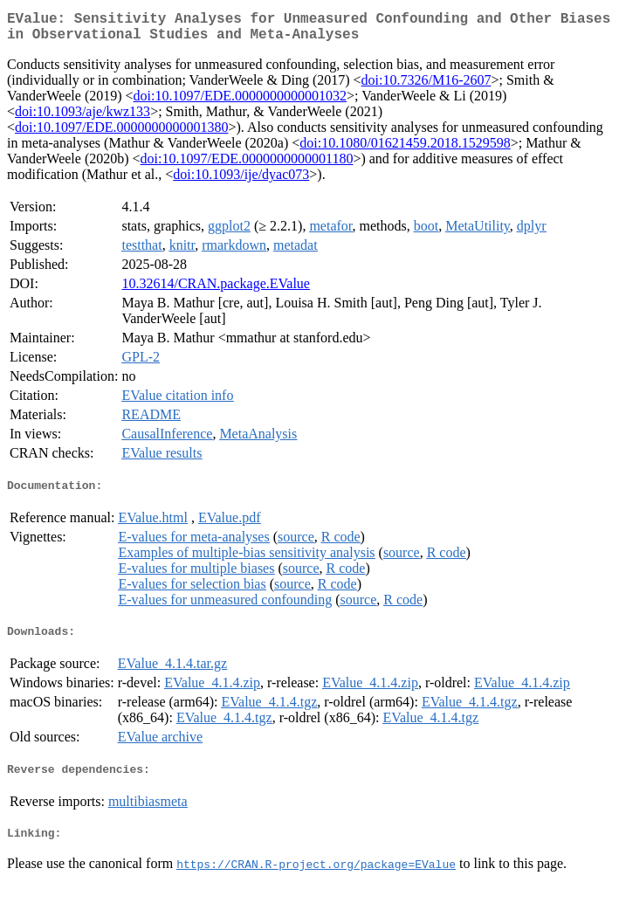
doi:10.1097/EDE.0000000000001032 (240, 102)
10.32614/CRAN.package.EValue (215, 290)
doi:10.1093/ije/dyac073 (241, 181)
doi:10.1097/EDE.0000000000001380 (121, 134)
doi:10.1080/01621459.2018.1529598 (404, 149)
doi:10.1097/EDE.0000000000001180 (247, 165)
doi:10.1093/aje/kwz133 (82, 118)
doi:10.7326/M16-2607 (426, 86)
